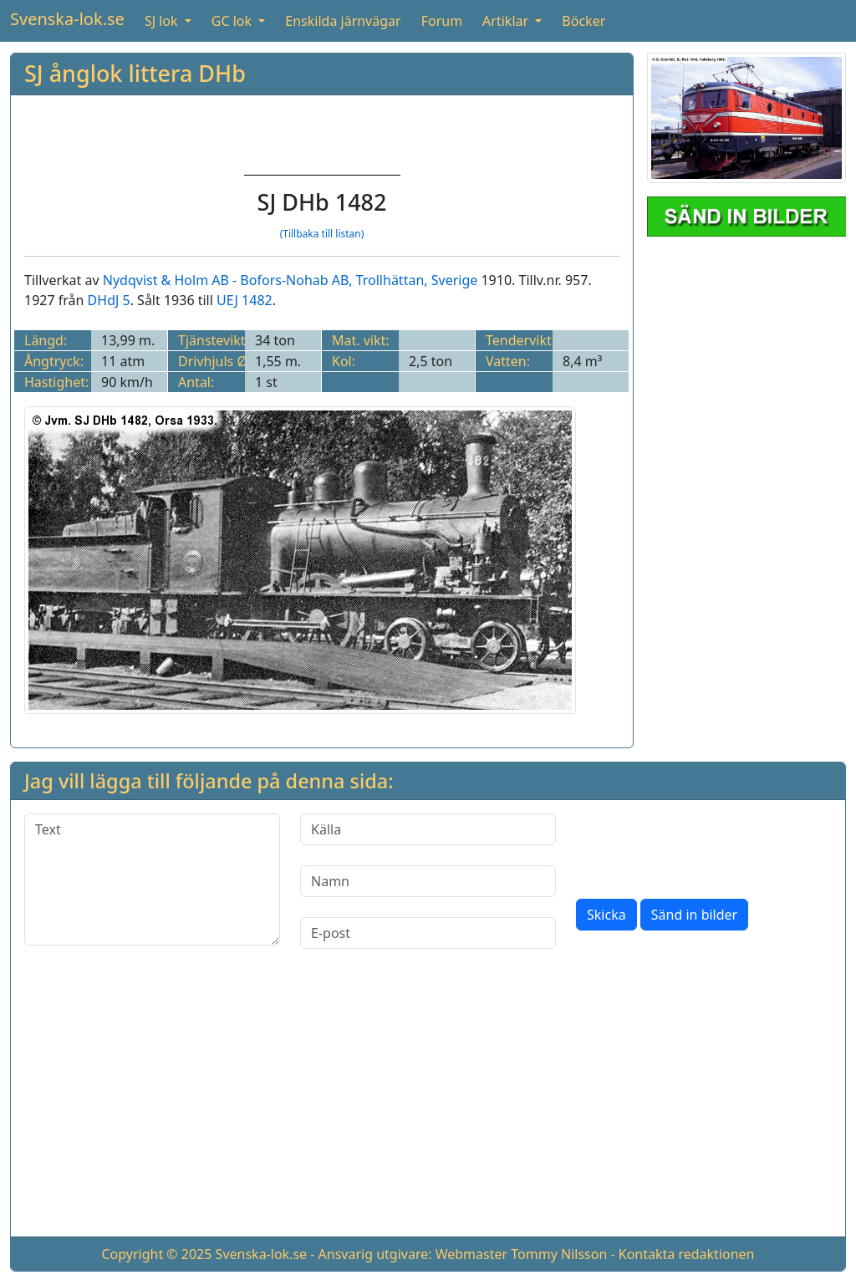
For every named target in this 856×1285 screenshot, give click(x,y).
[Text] (152, 879)
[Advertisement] (428, 1106)
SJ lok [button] (163, 21)
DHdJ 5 (109, 300)
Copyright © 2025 (156, 1254)
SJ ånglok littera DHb (135, 73)
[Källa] (428, 829)
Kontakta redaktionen (687, 1254)
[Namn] (428, 881)
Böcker (583, 21)
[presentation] (703, 846)
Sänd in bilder (694, 914)
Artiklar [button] (507, 21)
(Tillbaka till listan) (322, 234)
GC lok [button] (233, 21)
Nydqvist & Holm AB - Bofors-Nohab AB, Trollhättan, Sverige (290, 280)
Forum (441, 21)
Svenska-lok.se (67, 19)
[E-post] (428, 933)
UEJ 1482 (245, 300)
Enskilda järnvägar (342, 21)
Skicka (606, 914)
